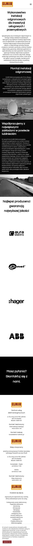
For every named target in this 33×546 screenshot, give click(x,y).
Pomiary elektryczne (16, 515)
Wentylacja (16, 510)
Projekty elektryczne (16, 521)
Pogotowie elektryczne (16, 504)
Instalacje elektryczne (16, 517)
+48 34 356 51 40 (16, 428)
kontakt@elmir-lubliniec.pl (16, 434)
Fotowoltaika (16, 512)
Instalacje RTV (16, 519)
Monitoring (16, 506)
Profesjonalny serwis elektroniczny (16, 502)
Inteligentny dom (16, 513)
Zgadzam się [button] (7, 542)
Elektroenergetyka (16, 523)
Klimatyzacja (16, 508)
